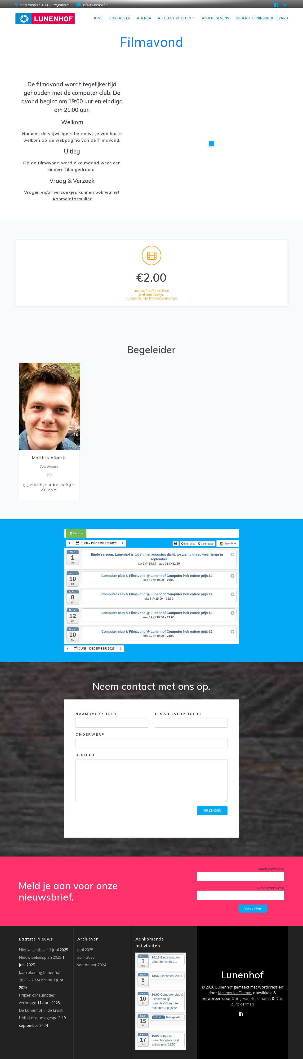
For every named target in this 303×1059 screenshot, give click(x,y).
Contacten (120, 18)
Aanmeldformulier (72, 198)
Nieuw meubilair (33, 949)
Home (98, 18)
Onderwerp (151, 740)
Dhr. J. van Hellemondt (251, 998)
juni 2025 (85, 949)
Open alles (206, 543)
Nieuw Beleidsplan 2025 (40, 957)
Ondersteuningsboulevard (262, 18)
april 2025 (86, 957)
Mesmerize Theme (234, 992)
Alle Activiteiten (174, 18)
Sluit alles (188, 543)
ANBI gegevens (215, 18)
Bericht (151, 777)
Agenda (144, 18)
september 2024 (91, 964)
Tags (76, 533)
